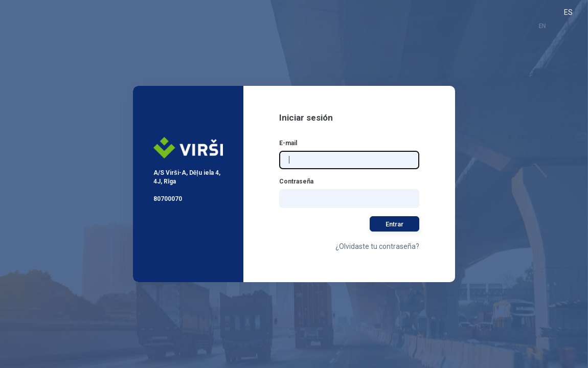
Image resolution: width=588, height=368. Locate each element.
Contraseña (296, 181)
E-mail (288, 143)
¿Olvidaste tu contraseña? (377, 246)
